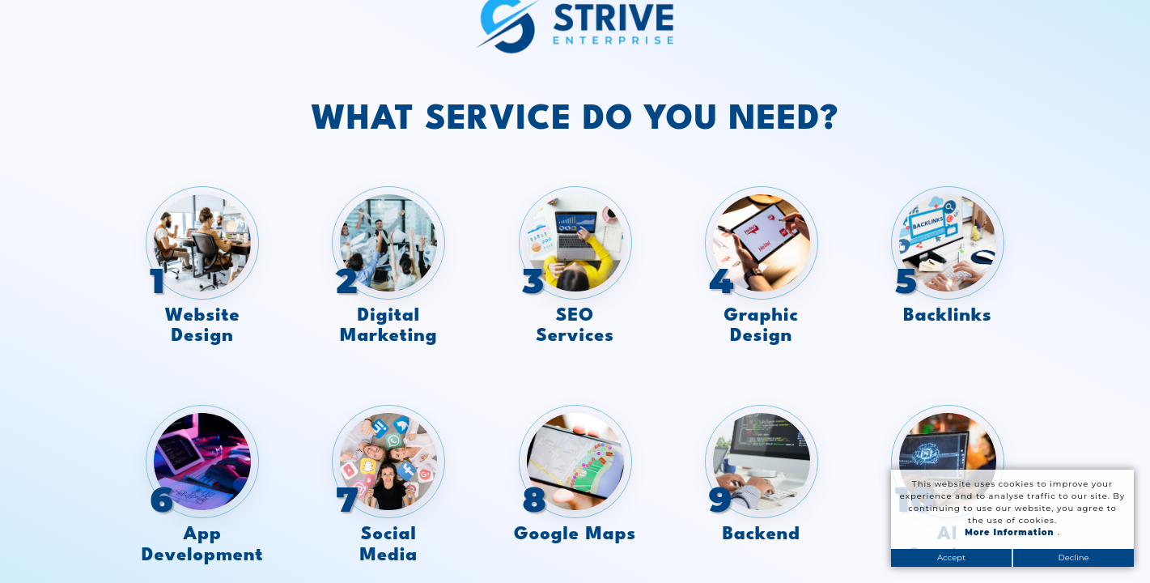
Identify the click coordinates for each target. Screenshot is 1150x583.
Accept (951, 557)
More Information (1011, 532)
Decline (1073, 557)
